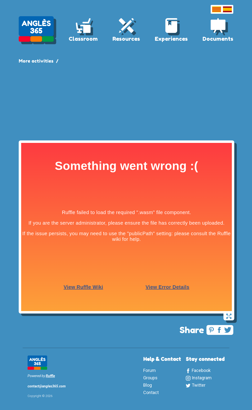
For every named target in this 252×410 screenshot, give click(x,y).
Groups (150, 377)
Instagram (202, 377)
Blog (147, 385)
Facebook (201, 370)
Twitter (198, 385)
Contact (151, 392)
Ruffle (50, 376)
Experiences (171, 39)
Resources (126, 39)
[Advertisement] (126, 101)
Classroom (83, 39)
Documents (218, 39)
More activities (36, 61)
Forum (149, 370)
